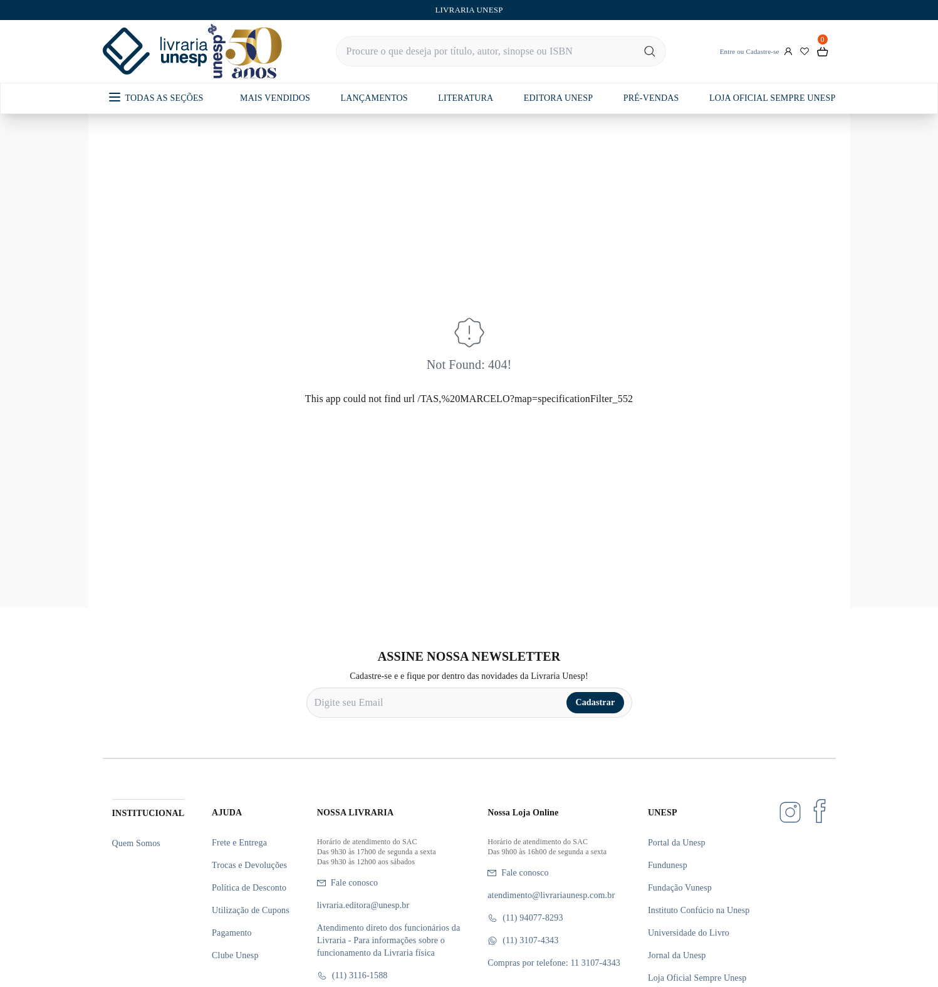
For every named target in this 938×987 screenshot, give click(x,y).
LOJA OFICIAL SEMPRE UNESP (772, 98)
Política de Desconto (249, 887)
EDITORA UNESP (558, 98)
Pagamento (232, 933)
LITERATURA (465, 98)
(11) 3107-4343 (522, 940)
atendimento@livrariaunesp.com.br (551, 895)
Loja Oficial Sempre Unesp (697, 978)
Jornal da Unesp (677, 955)
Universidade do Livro (688, 933)
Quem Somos (136, 843)
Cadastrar (595, 702)
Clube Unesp (235, 955)
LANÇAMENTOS (374, 98)
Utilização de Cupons (250, 910)
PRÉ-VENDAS (651, 98)
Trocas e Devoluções (249, 865)
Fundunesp (667, 865)
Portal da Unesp (677, 842)
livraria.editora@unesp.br (363, 905)
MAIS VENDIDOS (275, 98)
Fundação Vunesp (680, 887)
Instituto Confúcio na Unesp (699, 910)
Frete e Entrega (239, 842)
